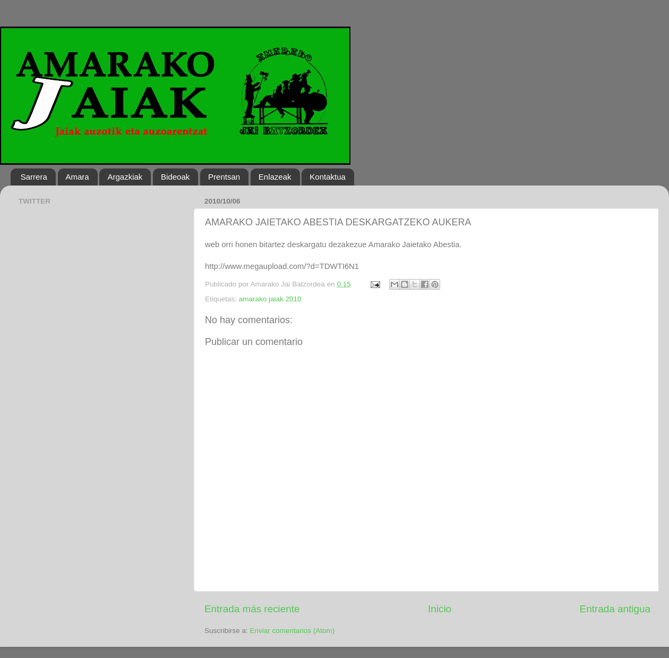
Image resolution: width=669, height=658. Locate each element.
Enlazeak (275, 176)
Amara (77, 176)
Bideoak (175, 176)
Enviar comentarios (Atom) (292, 631)
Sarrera (34, 176)
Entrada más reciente (252, 608)
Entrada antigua (615, 608)
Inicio (439, 608)
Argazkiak (124, 176)
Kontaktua (328, 176)
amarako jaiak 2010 (270, 299)
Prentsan (224, 176)
